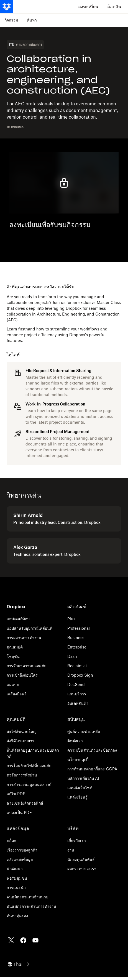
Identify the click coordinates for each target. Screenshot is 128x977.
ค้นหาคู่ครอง (17, 915)
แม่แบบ (13, 684)
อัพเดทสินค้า (77, 703)
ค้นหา (32, 20)
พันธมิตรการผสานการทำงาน (31, 906)
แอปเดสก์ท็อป (18, 618)
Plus (71, 618)
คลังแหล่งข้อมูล (20, 859)
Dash (72, 656)
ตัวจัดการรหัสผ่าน (22, 775)
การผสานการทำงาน (24, 637)
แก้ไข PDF (16, 793)
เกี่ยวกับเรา (76, 840)
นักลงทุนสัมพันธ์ (81, 859)
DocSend (76, 684)
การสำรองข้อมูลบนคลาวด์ (29, 784)
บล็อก (11, 840)
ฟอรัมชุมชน (17, 878)
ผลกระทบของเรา (81, 868)
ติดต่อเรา (75, 740)
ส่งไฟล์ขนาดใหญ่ (21, 731)
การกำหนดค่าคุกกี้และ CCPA (92, 769)
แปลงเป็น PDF (19, 812)
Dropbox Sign (80, 675)
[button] (19, 964)
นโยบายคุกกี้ (77, 759)
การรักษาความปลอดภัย (26, 665)
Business (75, 637)
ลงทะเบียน (88, 6)
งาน (70, 850)
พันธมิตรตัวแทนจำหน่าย (27, 897)
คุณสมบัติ (15, 647)
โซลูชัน (13, 656)
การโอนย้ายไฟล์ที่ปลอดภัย (29, 765)
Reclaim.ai (77, 665)
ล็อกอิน (114, 6)
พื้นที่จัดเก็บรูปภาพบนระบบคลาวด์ (33, 753)
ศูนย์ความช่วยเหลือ (83, 731)
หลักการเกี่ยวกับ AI (83, 778)
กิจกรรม (11, 20)
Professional (78, 628)
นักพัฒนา (15, 868)
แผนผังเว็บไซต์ (79, 787)
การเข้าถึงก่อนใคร (22, 675)
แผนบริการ (76, 694)
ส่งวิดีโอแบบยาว (20, 740)
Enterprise (76, 647)
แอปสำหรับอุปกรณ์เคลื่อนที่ (29, 628)
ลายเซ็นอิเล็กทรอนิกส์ (25, 803)
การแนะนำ (16, 887)
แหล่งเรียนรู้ (77, 797)
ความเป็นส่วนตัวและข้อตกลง (92, 750)
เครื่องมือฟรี (17, 694)
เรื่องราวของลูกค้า (22, 850)
